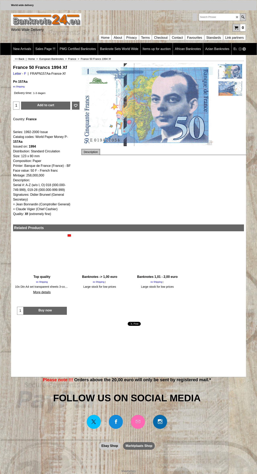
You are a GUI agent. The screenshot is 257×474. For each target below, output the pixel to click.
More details (42, 292)
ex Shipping (19, 86)
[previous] (240, 49)
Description (91, 152)
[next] (244, 49)
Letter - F (19, 73)
